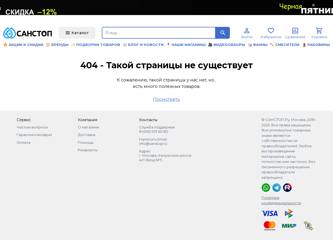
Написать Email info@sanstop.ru (153, 141)
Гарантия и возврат (34, 134)
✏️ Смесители (284, 44)
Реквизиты (87, 150)
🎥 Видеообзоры (226, 44)
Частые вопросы (32, 127)
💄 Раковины (316, 44)
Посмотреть (166, 99)
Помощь (85, 142)
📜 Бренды (57, 44)
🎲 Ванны (257, 44)
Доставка (86, 134)
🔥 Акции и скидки (23, 44)
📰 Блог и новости (143, 44)
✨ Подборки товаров (95, 44)
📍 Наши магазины (186, 44)
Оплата (23, 142)
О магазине (88, 127)
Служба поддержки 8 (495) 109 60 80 (157, 129)
